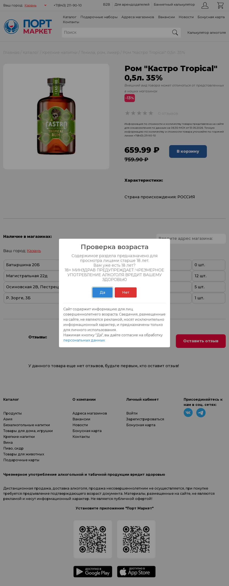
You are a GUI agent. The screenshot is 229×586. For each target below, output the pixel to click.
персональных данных (84, 340)
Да (102, 292)
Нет (125, 292)
